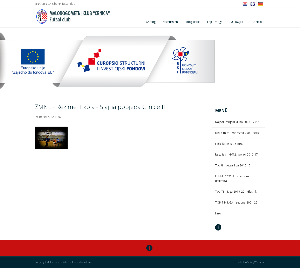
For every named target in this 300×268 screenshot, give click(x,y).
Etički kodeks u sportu (229, 144)
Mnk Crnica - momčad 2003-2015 (237, 133)
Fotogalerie (192, 22)
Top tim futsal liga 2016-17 (233, 165)
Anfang (151, 22)
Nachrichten (170, 22)
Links (218, 213)
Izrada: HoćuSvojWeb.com (250, 262)
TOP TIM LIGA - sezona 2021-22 (236, 202)
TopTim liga (215, 22)
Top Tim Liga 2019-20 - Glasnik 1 (237, 191)
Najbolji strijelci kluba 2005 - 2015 (237, 122)
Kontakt (257, 22)
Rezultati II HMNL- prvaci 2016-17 (236, 154)
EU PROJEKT (237, 22)
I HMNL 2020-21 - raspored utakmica (233, 178)
